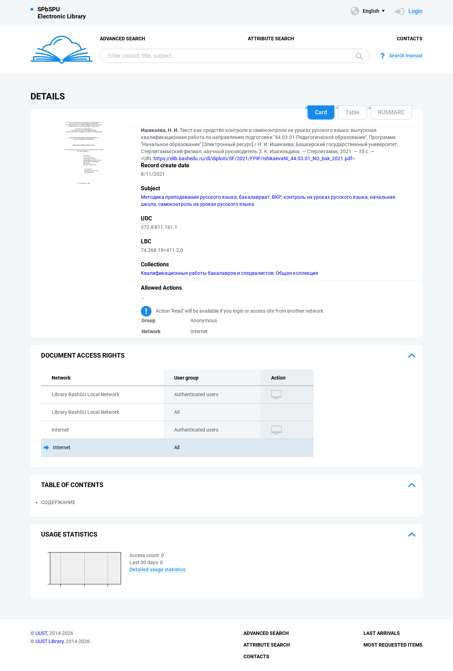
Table (352, 112)
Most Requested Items (393, 645)
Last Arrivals (381, 633)
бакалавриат (254, 197)
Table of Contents (72, 484)
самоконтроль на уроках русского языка (206, 204)
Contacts (410, 38)
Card (321, 112)
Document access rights (83, 355)
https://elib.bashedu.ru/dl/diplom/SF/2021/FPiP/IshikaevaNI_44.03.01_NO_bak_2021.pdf (253, 158)
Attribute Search (271, 38)
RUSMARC (391, 112)
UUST (41, 633)
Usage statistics (69, 534)
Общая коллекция (297, 273)
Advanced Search (122, 38)
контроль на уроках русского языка (325, 197)
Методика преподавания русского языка (189, 197)
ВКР (276, 197)
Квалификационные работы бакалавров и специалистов (207, 273)
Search (359, 56)
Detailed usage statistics (157, 569)
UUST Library (49, 641)
